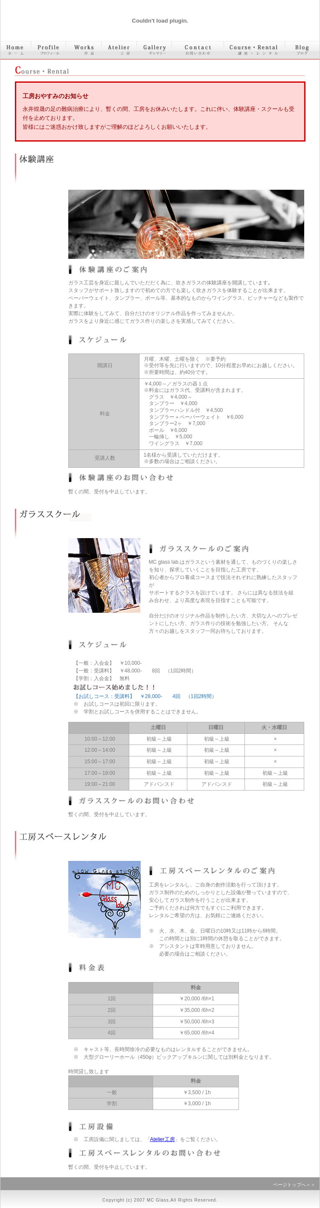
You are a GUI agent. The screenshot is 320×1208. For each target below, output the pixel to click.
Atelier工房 (162, 1139)
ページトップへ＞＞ (294, 1184)
